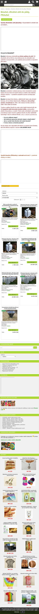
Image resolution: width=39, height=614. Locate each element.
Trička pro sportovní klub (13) (9, 365)
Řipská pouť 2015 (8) (7, 371)
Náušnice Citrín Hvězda (10, 506)
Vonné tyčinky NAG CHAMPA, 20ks (10, 459)
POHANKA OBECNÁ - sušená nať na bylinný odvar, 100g (29, 507)
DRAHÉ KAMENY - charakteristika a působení (13, 424)
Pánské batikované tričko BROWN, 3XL (10, 557)
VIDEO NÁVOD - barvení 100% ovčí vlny (12, 418)
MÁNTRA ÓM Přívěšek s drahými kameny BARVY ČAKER (28, 459)
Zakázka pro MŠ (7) (7, 366)
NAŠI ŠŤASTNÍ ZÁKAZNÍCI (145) (10, 363)
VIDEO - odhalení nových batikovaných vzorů (13, 428)
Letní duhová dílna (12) (8, 369)
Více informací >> (13, 226)
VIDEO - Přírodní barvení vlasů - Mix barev (12, 419)
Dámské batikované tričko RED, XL (29, 574)
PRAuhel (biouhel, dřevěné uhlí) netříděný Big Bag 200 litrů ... (10, 239)
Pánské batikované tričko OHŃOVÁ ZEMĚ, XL (28, 523)
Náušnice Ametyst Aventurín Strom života (10, 475)
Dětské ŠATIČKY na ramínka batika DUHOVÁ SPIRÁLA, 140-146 (10, 574)
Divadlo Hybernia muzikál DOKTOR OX (12, 422)
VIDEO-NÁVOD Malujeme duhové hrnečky (12, 421)
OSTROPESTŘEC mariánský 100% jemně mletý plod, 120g (29, 491)
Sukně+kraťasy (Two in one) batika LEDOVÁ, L (10, 491)
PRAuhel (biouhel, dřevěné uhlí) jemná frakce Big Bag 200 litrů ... (28, 205)
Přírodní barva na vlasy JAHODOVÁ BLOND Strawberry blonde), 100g (29, 557)
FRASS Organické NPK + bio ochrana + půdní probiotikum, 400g (29, 592)
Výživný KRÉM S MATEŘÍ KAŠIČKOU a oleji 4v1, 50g (10, 523)
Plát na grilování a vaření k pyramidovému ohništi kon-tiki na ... (10, 205)
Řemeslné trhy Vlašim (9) (8, 368)
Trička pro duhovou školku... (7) (10, 367)
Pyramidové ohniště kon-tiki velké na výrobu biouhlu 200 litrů (28, 240)
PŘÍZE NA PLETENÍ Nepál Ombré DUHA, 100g (28, 475)
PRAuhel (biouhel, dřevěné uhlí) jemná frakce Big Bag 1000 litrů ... (10, 274)
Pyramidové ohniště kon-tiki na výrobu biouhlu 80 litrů (10, 308)
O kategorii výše (5, 186)
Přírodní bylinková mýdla (8, 423)
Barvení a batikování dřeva (9, 425)
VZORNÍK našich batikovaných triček (11, 417)
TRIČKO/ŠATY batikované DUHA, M (29, 539)
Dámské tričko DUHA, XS (10, 590)
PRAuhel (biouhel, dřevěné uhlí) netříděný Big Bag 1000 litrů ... (29, 273)
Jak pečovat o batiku (7, 427)
